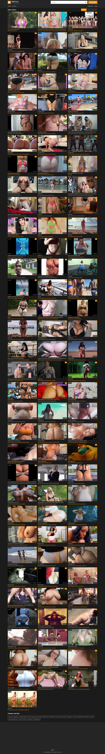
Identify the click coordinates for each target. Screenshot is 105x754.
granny (34, 717)
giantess (52, 359)
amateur (76, 30)
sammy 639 (70, 482)
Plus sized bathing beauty (74, 255)
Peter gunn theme (12, 626)
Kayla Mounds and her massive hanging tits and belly (50, 317)
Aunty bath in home (72, 584)
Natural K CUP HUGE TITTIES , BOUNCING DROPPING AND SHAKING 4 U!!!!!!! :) (52, 358)
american (14, 30)
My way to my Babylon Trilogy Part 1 (16, 543)
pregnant (15, 717)
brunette (19, 462)
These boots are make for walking (16, 358)
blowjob (12, 71)
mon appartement (42, 338)
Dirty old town (11, 584)
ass (29, 717)
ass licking (23, 606)
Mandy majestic (11, 111)
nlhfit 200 (70, 214)
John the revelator (72, 399)
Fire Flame (70, 543)
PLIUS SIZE (70, 29)
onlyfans (55, 277)
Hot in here (70, 379)
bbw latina (23, 717)
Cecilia (39, 296)
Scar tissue (70, 687)
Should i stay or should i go (14, 440)
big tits (46, 71)
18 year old (81, 717)
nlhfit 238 (40, 193)
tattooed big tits (46, 586)
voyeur (22, 92)
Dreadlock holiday (42, 132)
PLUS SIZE (10, 49)
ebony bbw (40, 277)
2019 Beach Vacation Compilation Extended (48, 667)
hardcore (42, 92)
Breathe (40, 70)
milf (83, 113)
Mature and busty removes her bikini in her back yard (50, 687)
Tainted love (71, 152)
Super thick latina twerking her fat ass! (47, 49)
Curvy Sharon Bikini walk (13, 29)
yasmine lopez (16, 174)
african (64, 717)
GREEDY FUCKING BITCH (13, 235)
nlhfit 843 (70, 276)
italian (82, 586)
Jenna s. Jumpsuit (72, 420)
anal (19, 606)
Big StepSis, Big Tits (72, 49)
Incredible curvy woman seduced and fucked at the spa (20, 70)
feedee (80, 195)
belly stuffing (15, 133)
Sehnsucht (40, 482)
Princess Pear (41, 111)
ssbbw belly (45, 30)
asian (58, 717)
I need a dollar (11, 687)
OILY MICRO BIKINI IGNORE (14, 193)
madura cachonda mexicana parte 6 (16, 461)
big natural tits (22, 71)
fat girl (49, 30)
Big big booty (11, 667)
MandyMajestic (71, 461)
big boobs (51, 51)
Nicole (9, 317)
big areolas (84, 195)
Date (89, 9)
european (24, 215)
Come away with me (12, 276)
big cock (18, 113)
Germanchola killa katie (73, 667)
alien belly (21, 133)
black (48, 401)
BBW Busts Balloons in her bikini (75, 173)
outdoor (16, 565)
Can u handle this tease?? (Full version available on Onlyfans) (22, 482)
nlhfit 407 (40, 235)
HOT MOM (70, 605)
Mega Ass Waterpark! (73, 111)
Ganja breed (41, 543)
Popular (84, 9)
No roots (10, 708)
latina (76, 339)
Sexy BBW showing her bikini (14, 132)
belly (11, 133)
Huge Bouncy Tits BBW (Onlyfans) (45, 276)
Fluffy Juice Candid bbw (73, 70)
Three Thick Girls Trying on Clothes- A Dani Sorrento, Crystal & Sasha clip (82, 132)
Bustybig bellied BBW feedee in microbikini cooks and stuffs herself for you (82, 193)
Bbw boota (70, 338)
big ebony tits (33, 483)
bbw (9, 30)
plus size (82, 257)
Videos (14, 6)
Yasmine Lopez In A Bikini (13, 173)
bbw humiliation (62, 30)
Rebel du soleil (71, 523)
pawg (82, 71)
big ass (72, 30)
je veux (39, 605)
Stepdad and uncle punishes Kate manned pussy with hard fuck (22, 379)
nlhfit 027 (40, 214)
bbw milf (52, 586)
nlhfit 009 (10, 338)
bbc (79, 30)
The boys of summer (73, 626)
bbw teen (52, 717)
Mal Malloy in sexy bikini (73, 317)
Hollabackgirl (71, 358)
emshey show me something (44, 626)
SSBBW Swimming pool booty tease (16, 296)
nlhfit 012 (40, 255)
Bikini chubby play (42, 461)
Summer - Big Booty (42, 523)
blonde (11, 380)
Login (95, 6)
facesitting (80, 339)
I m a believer (41, 564)
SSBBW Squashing (42, 91)
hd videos (12, 51)
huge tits (48, 277)
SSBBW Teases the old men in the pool (17, 255)
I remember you (71, 91)
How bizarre (41, 420)
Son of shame (41, 440)
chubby (44, 51)
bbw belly (40, 30)
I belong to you (71, 564)
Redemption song (12, 646)
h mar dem (40, 646)
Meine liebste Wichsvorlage (14, 214)
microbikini (79, 51)
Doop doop (10, 420)
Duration (94, 9)
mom (11, 30)
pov (83, 648)
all (75, 717)
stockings (37, 719)
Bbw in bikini (41, 584)
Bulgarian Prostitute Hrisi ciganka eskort (77, 440)
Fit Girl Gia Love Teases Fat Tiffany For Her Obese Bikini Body (52, 29)
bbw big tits (75, 195)
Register (90, 6)
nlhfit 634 (70, 235)
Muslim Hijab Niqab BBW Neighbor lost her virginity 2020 (20, 605)
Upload (93, 2)
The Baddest (11, 399)
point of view (20, 236)
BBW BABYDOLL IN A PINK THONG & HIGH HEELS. (49, 399)
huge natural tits (58, 359)
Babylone (40, 379)
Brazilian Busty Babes (13, 564)
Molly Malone (11, 523)
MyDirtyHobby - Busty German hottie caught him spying (50, 502)
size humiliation (55, 30)
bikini (81, 30)
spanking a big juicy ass (43, 173)
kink (41, 51)
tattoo (30, 719)
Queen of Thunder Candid (14, 91)
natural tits (47, 359)
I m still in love (41, 152)
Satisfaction (10, 152)
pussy (25, 719)
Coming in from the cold (13, 502)
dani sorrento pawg (88, 133)
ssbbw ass (81, 133)
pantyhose (53, 524)
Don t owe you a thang (73, 296)
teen (22, 380)
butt (20, 195)
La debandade (71, 502)
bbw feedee (90, 195)
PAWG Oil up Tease (72, 646)
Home (9, 6)
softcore (54, 71)
